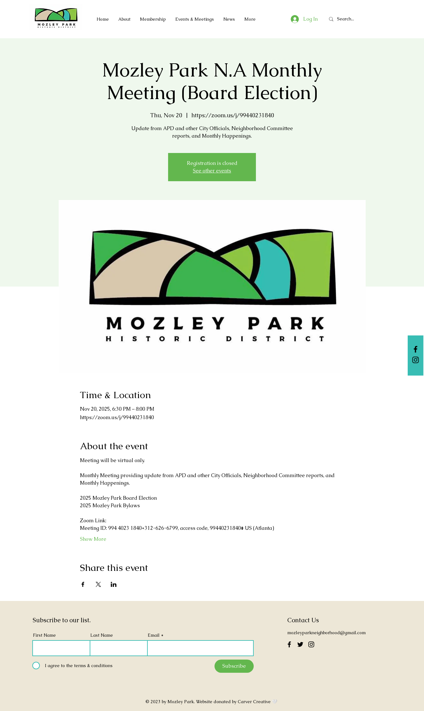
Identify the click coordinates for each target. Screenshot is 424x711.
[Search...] (348, 19)
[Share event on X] (98, 584)
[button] (153, 19)
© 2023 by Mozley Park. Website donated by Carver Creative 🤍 (212, 701)
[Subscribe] (234, 666)
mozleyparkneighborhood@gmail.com (326, 632)
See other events (212, 170)
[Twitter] (300, 644)
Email (154, 635)
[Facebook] (415, 349)
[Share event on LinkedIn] (114, 584)
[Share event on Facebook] (83, 584)
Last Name (101, 635)
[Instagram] (415, 360)
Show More (93, 539)
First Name (44, 635)
